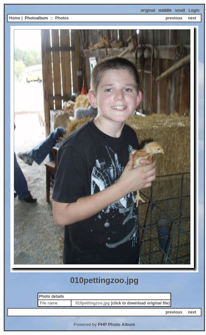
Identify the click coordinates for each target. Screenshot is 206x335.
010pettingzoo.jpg (92, 303)
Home (14, 18)
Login (194, 10)
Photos (62, 18)
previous (174, 18)
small (180, 10)
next (192, 18)
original (148, 10)
